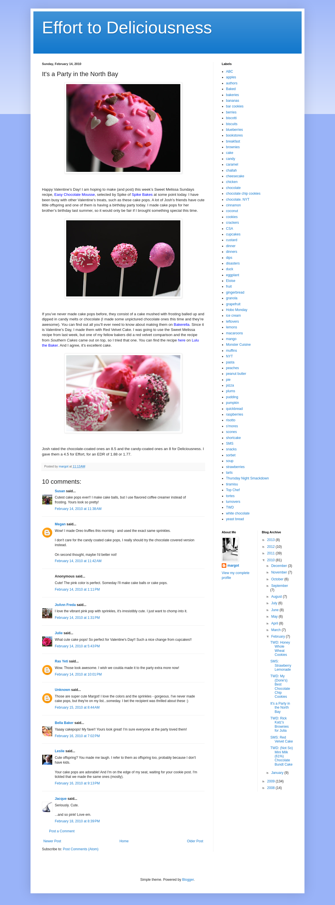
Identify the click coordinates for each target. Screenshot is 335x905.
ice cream (233, 316)
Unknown (62, 690)
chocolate (233, 188)
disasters (233, 263)
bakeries (232, 95)
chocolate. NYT (237, 200)
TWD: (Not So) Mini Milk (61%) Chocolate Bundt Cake (281, 756)
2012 (271, 547)
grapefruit (233, 304)
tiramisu (232, 484)
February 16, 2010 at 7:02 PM (77, 736)
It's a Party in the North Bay (280, 707)
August (277, 597)
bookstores (234, 135)
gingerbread (235, 292)
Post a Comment (61, 831)
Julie (58, 633)
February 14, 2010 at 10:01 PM (78, 674)
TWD (230, 507)
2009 (271, 781)
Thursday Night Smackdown (247, 478)
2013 (271, 540)
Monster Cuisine (238, 345)
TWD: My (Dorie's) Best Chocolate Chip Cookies (280, 686)
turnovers (233, 502)
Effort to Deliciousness (127, 27)
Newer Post (52, 841)
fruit (229, 286)
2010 (271, 560)
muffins (231, 351)
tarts (229, 473)
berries (231, 112)
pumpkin (232, 403)
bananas (232, 101)
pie (228, 380)
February (278, 636)
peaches (232, 368)
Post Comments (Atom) (80, 849)
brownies (233, 147)
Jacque (60, 799)
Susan (60, 491)
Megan (60, 524)
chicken (232, 182)
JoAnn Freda (65, 605)
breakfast (233, 141)
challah (231, 170)
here (181, 340)
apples (231, 77)
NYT (229, 356)
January (277, 773)
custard (231, 240)
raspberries (234, 414)
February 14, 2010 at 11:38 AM (78, 509)
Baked (231, 89)
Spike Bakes (142, 194)
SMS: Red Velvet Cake (281, 739)
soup (229, 461)
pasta (230, 362)
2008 (271, 788)
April (275, 623)
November (279, 572)
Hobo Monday (236, 310)
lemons (231, 327)
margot (233, 566)
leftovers (232, 322)
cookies (232, 217)
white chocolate (238, 513)
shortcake (233, 438)
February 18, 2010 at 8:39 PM (77, 821)
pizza (230, 385)
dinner (230, 246)
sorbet (230, 455)
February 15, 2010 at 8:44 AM (77, 707)
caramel (232, 164)
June (275, 610)
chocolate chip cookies (243, 194)
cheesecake (235, 176)
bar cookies (234, 106)
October (277, 579)
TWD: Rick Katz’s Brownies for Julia (279, 724)
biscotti (231, 118)
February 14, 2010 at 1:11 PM (77, 589)
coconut (232, 211)
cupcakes (233, 234)
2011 (271, 553)
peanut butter (236, 374)
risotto (230, 420)
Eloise (230, 281)
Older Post (195, 841)
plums (230, 391)
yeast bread (235, 519)
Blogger (188, 880)
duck (229, 269)
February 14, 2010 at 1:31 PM (77, 618)
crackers (232, 223)
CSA (229, 229)
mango (231, 339)
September (279, 586)
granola (231, 298)
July (274, 603)
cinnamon (233, 205)
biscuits (231, 124)
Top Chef (233, 490)
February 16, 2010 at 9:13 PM (77, 783)
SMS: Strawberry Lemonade (280, 665)
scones (231, 432)
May (275, 617)
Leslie (59, 751)
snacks (231, 449)
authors (231, 83)
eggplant (232, 275)
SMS (229, 444)
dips (229, 258)
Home (124, 841)
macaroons (234, 333)
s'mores (232, 426)
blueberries (234, 130)
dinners (231, 252)
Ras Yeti (61, 661)
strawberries (235, 467)
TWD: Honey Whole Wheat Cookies (280, 648)
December (279, 566)
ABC (229, 72)
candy (230, 159)
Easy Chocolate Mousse (74, 194)
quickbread (234, 409)
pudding (232, 397)
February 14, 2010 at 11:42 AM (78, 561)
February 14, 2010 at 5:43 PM (77, 646)
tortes (230, 496)
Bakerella (181, 324)
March (276, 630)
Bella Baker (64, 723)
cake (229, 153)
